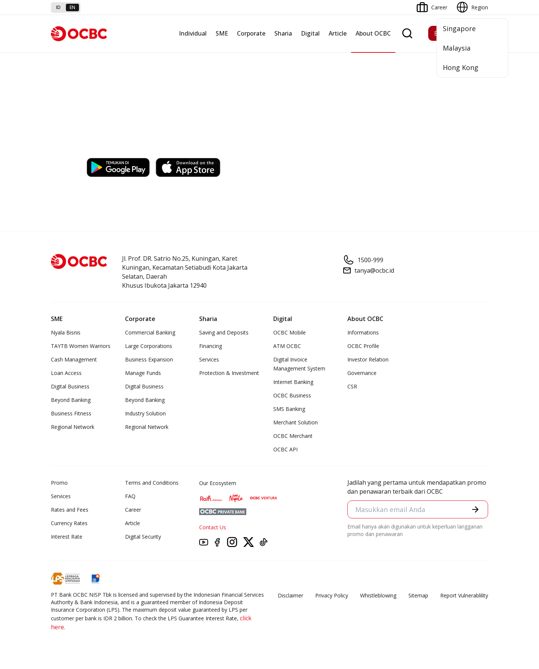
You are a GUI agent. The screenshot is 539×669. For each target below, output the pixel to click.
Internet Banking (293, 381)
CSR (352, 386)
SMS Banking (289, 408)
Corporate (251, 33)
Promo (59, 482)
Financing (210, 345)
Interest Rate (66, 536)
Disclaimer (290, 595)
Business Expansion (149, 359)
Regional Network (72, 426)
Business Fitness (71, 413)
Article (338, 33)
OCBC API (285, 449)
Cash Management (74, 359)
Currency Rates (69, 523)
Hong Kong (460, 67)
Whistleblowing (378, 595)
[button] (475, 509)
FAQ (130, 496)
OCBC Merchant (293, 435)
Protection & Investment (229, 372)
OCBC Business (292, 395)
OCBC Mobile (289, 332)
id (58, 7)
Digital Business (70, 386)
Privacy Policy (331, 595)
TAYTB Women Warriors (80, 345)
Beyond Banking (71, 399)
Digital (310, 33)
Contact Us (212, 527)
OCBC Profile (363, 345)
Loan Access (66, 372)
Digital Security (143, 536)
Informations (363, 332)
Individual (193, 33)
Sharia (283, 33)
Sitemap (418, 595)
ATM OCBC (287, 345)
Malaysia (457, 47)
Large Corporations (148, 345)
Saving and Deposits (224, 332)
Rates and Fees (69, 509)
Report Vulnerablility (464, 595)
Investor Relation (368, 359)
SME (222, 33)
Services (209, 359)
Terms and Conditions (152, 482)
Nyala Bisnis (65, 332)
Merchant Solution (295, 422)
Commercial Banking (150, 332)
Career (133, 509)
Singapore (459, 28)
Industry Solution (145, 413)
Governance (362, 372)
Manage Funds (143, 372)
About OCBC (373, 33)
